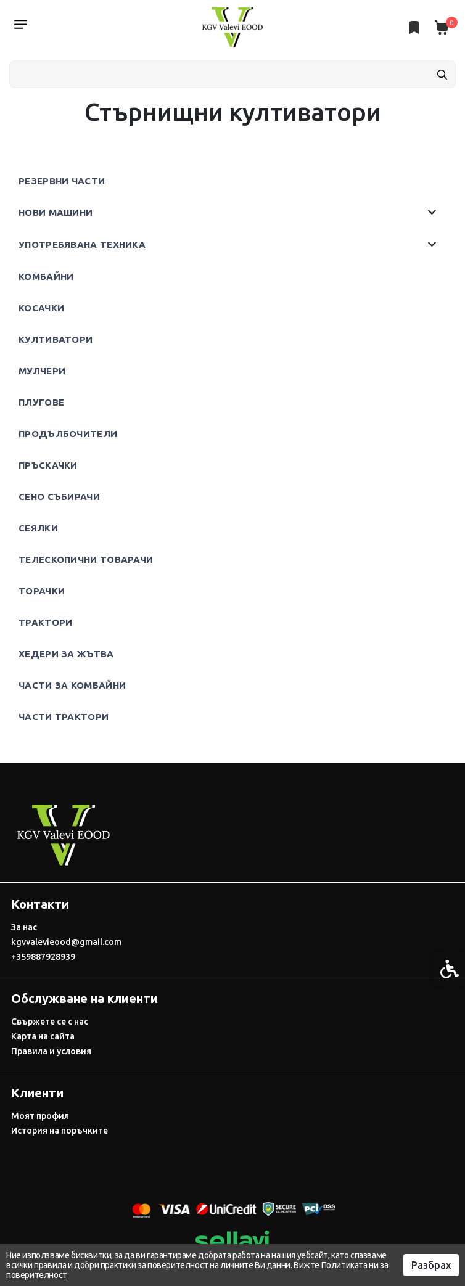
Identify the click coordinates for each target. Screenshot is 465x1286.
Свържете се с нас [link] (49, 1021)
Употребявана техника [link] (82, 244)
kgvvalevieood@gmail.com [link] (66, 942)
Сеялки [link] (38, 528)
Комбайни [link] (46, 276)
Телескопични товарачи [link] (86, 559)
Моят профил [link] (40, 1116)
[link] (232, 26)
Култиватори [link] (56, 339)
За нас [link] (24, 927)
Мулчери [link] (42, 370)
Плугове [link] (41, 402)
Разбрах (431, 1265)
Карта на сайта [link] (43, 1036)
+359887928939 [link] (43, 957)
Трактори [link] (45, 622)
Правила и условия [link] (51, 1051)
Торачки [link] (42, 591)
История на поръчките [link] (59, 1131)
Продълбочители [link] (68, 433)
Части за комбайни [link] (72, 685)
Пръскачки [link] (48, 465)
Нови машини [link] (56, 212)
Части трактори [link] (64, 716)
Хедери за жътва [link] (66, 653)
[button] (432, 213)
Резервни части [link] (62, 181)
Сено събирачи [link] (59, 496)
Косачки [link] (41, 308)
